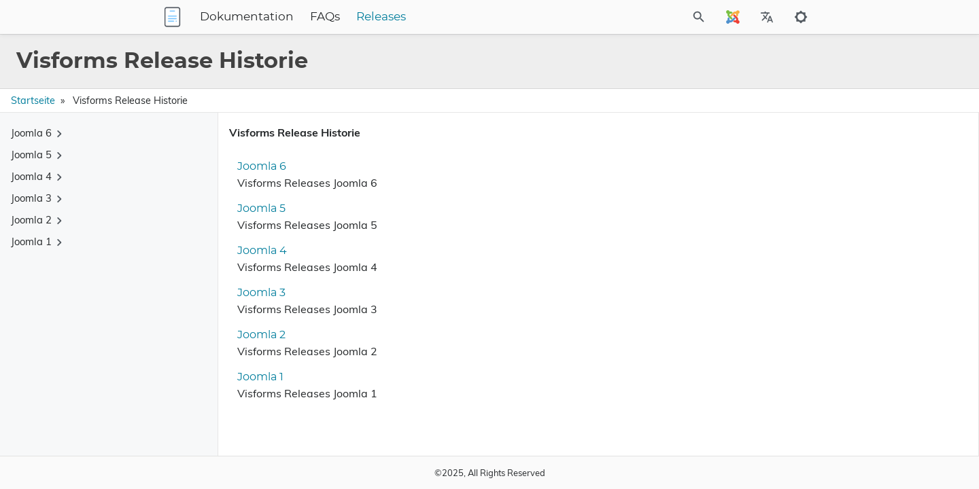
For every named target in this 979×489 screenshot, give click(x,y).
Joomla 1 (255, 377)
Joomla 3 (256, 292)
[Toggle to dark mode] (801, 17)
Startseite (33, 100)
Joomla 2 (256, 334)
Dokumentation (332, 17)
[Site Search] (638, 17)
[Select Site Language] (733, 17)
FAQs (410, 17)
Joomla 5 (256, 208)
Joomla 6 (256, 166)
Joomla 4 (256, 250)
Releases (466, 17)
